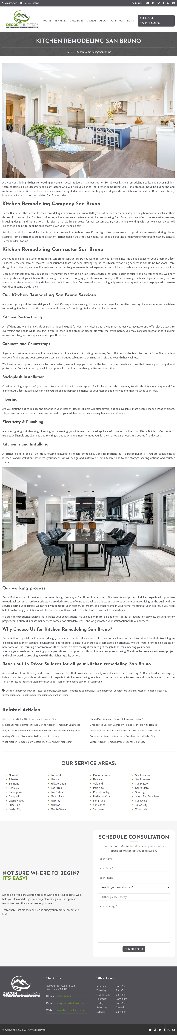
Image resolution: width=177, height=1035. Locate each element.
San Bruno (57, 182)
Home (47, 21)
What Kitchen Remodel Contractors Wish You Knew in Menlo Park (40, 741)
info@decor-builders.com (71, 1003)
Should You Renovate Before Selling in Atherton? (118, 719)
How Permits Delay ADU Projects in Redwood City (31, 719)
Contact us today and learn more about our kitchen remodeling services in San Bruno (59, 681)
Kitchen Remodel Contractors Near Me (123, 690)
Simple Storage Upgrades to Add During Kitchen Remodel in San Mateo (44, 724)
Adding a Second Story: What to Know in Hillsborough (33, 736)
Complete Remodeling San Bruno (79, 690)
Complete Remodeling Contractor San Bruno (32, 690)
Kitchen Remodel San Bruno (23, 695)
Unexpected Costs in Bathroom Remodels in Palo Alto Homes (126, 724)
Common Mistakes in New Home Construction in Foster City (125, 736)
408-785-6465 (64, 996)
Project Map (137, 3)
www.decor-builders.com (71, 1010)
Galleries (76, 21)
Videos (91, 21)
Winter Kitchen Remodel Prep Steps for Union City (119, 741)
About (103, 21)
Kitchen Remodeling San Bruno (59, 695)
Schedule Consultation (150, 21)
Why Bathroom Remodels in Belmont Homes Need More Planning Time (44, 730)
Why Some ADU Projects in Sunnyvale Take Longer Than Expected (128, 730)
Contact (117, 21)
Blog (130, 21)
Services (60, 21)
